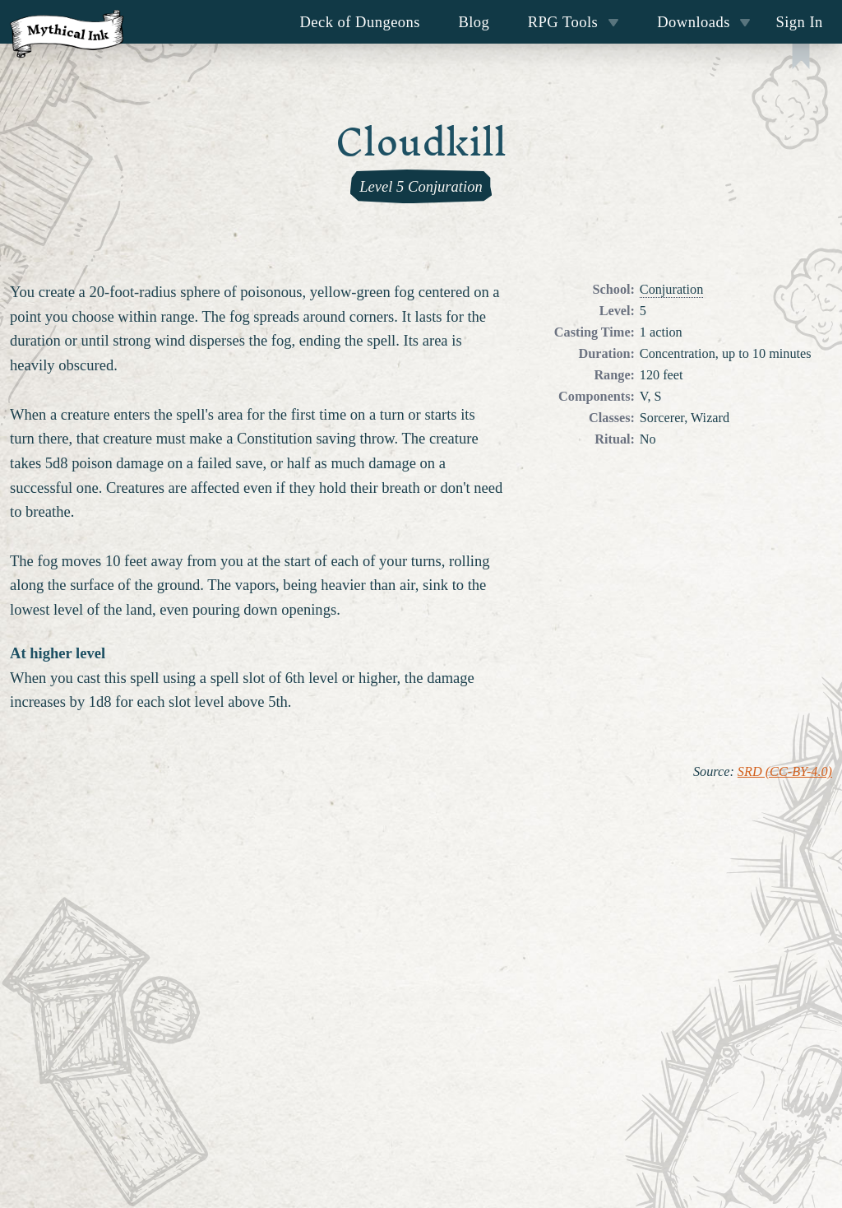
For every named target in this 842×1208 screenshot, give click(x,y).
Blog (473, 21)
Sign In (798, 21)
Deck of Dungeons (360, 21)
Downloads (704, 21)
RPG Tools (573, 21)
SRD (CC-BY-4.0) (785, 771)
